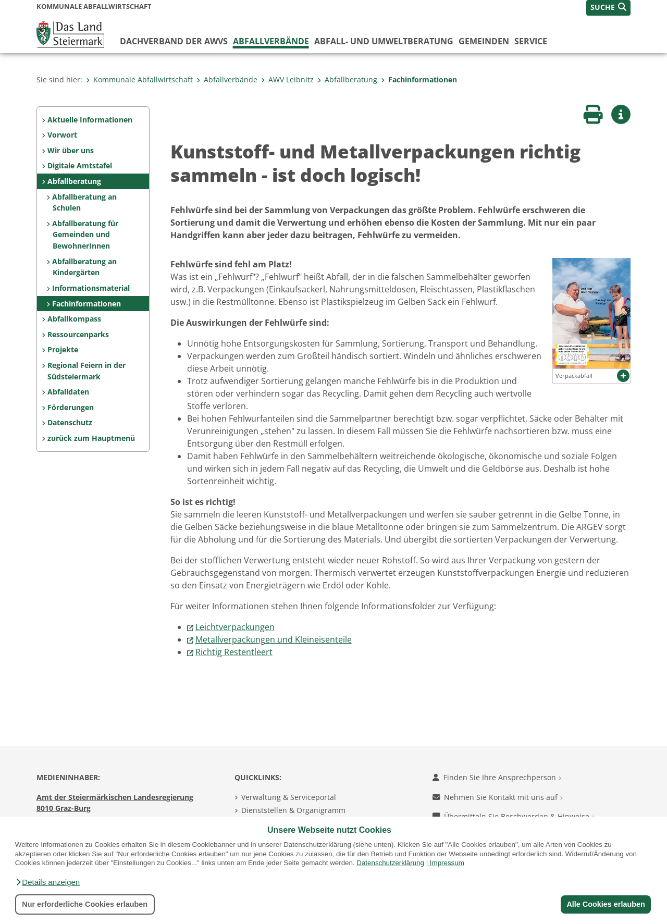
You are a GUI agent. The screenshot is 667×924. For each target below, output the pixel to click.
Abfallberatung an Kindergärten (84, 267)
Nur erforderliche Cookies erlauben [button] (84, 904)
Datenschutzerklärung (390, 863)
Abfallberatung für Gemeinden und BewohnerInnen (85, 234)
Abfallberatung (347, 79)
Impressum (447, 863)
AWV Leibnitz (287, 79)
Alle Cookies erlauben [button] (605, 904)
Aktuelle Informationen (89, 120)
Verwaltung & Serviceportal (288, 797)
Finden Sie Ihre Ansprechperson (497, 777)
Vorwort (62, 135)
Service (530, 41)
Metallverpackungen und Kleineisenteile (273, 639)
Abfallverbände (271, 41)
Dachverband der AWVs (174, 41)
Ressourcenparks (78, 334)
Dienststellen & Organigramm (293, 810)
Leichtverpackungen (235, 627)
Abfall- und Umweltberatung (383, 41)
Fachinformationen (419, 79)
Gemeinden (484, 41)
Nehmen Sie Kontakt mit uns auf (498, 797)
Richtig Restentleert (234, 652)
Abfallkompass (74, 319)
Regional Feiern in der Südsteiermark (86, 370)
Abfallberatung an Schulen (84, 202)
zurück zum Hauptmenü (91, 438)
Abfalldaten (68, 392)
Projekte (62, 349)
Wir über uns (70, 150)
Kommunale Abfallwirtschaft (139, 79)
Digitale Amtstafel (79, 165)
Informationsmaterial (91, 288)
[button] (47, 882)
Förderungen (70, 407)
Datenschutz (69, 422)
